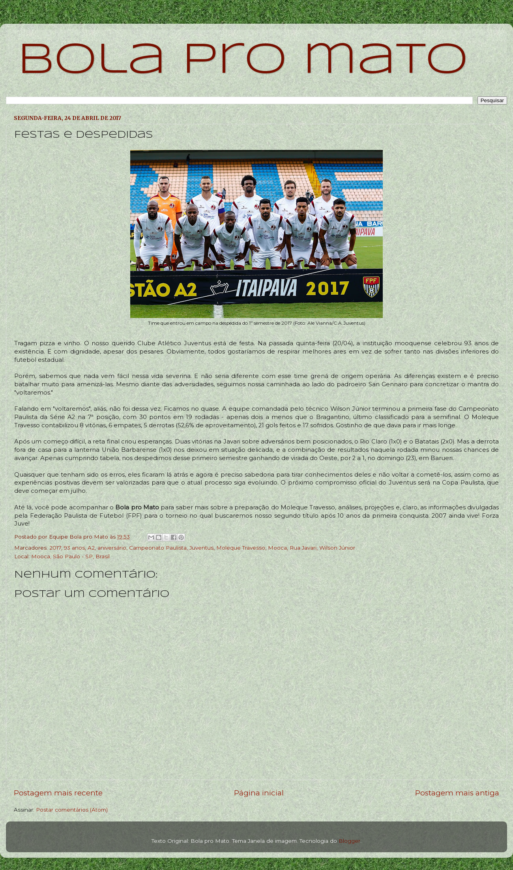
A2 (91, 547)
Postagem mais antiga (457, 792)
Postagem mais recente (58, 792)
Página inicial (259, 792)
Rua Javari (303, 547)
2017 (55, 547)
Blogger (349, 841)
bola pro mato (243, 61)
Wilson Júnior (337, 547)
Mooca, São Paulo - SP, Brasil (70, 556)
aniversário (111, 547)
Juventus (201, 547)
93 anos (74, 547)
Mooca (277, 547)
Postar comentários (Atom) (72, 809)
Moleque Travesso (240, 547)
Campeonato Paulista (158, 547)
